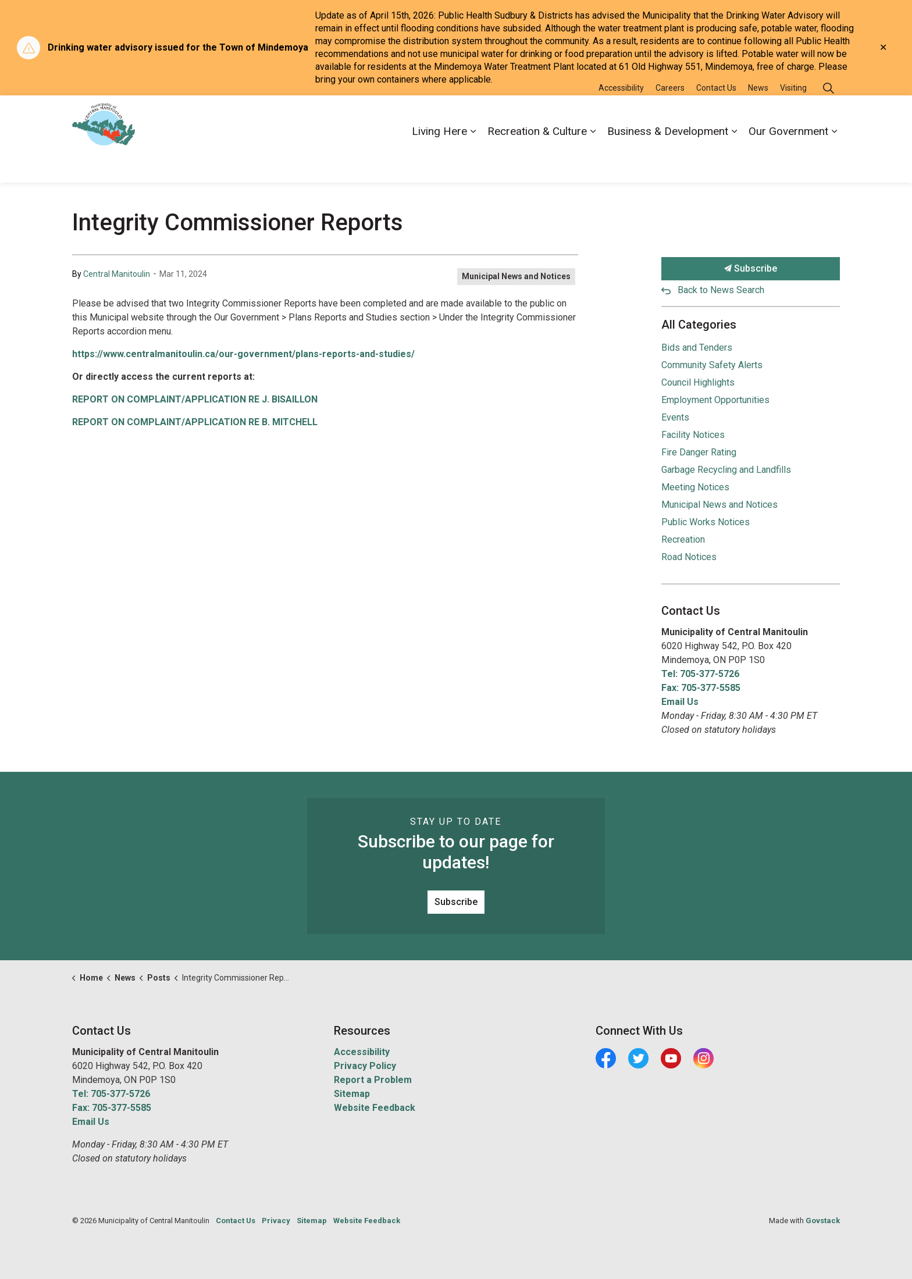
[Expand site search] (828, 117)
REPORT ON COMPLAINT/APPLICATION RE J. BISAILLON (195, 399)
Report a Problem (373, 1079)
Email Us (680, 701)
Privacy (276, 1220)
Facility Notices (693, 434)
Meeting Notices (695, 487)
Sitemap (352, 1093)
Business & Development (667, 160)
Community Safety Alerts (712, 364)
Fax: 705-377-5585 (700, 687)
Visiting (793, 117)
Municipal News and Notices (516, 276)
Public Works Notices (705, 522)
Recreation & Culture (537, 160)
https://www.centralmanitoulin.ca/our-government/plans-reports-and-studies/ (243, 353)
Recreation (683, 539)
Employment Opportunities (715, 399)
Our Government (788, 160)
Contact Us (716, 117)
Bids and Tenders (696, 347)
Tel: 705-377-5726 (700, 673)
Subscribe (750, 268)
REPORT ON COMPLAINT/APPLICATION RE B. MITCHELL (195, 421)
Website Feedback (374, 1107)
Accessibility (621, 117)
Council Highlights (698, 382)
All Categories (698, 325)
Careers (670, 117)
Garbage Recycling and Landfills (726, 469)
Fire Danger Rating (698, 452)
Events (675, 417)
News (758, 117)
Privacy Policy (365, 1065)
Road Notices (689, 556)
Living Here (439, 160)
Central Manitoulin (116, 274)
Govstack (823, 1220)
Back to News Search (721, 289)
